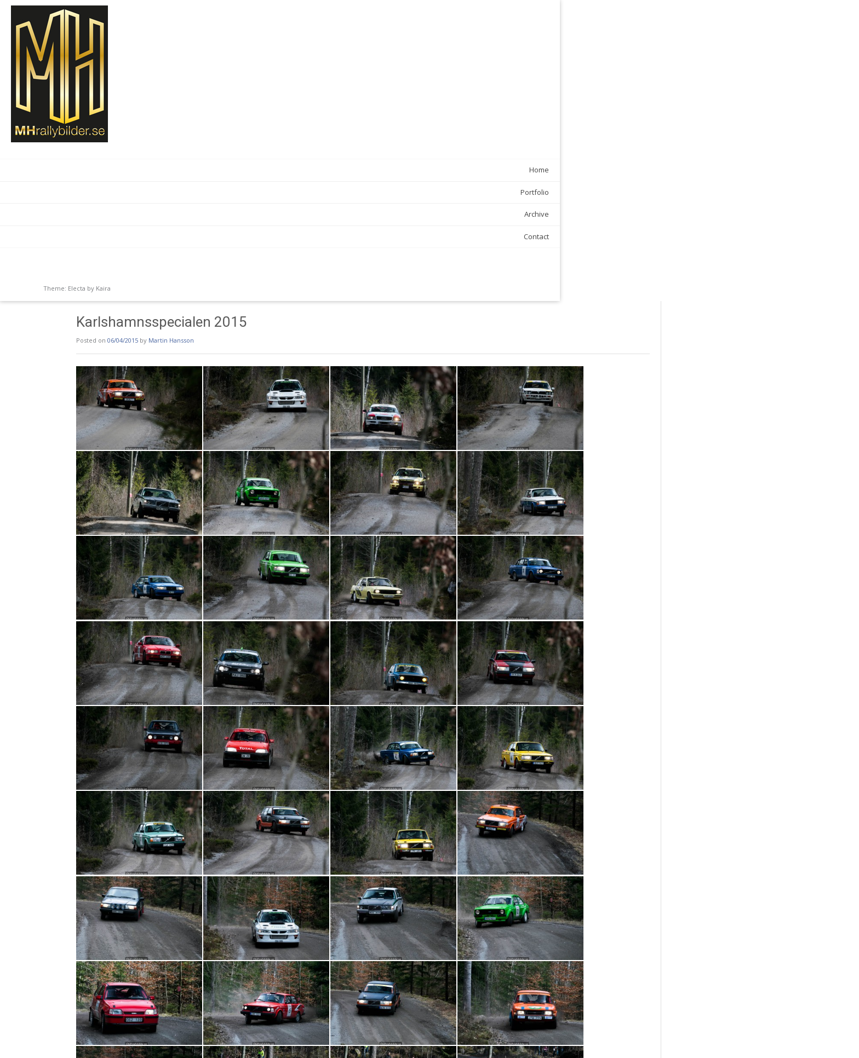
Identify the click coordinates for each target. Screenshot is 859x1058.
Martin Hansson (259, 39)
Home (132, 170)
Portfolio (128, 192)
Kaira (103, 288)
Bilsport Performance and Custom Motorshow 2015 (253, 1036)
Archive (130, 214)
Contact (129, 236)
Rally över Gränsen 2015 (627, 1036)
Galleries (206, 1012)
